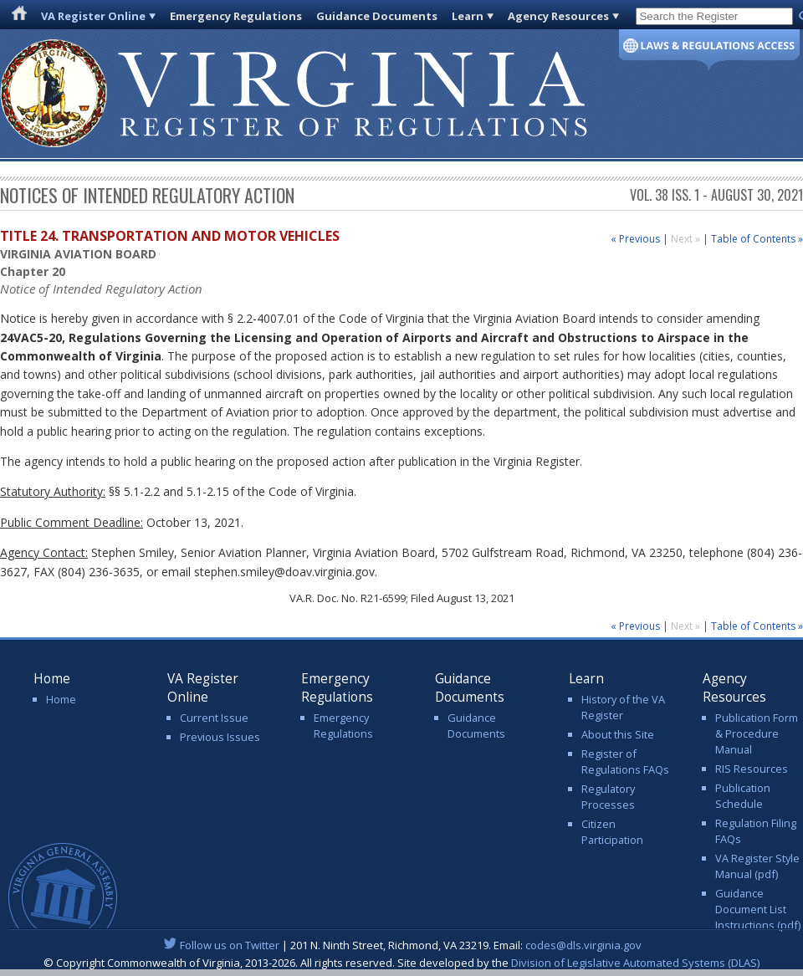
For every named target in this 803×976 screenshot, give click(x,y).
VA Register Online (93, 15)
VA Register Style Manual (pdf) (757, 866)
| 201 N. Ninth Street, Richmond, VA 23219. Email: (402, 945)
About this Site (617, 734)
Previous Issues (220, 736)
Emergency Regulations (236, 15)
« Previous (635, 239)
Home (61, 699)
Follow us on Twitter (229, 945)
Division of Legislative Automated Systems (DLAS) (635, 962)
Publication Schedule (742, 795)
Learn (467, 15)
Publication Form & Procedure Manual (756, 733)
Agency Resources (558, 15)
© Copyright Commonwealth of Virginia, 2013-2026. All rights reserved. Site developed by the (401, 962)
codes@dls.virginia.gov (583, 945)
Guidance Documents (376, 15)
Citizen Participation (612, 831)
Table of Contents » (757, 239)
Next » (687, 239)
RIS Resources (751, 768)
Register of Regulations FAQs (625, 761)
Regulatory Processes (608, 796)
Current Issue (214, 717)
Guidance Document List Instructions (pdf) (757, 909)
